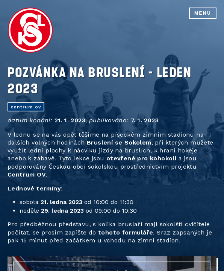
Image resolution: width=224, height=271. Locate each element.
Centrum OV (27, 174)
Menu (202, 13)
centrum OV (26, 107)
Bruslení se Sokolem (119, 142)
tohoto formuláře (125, 232)
